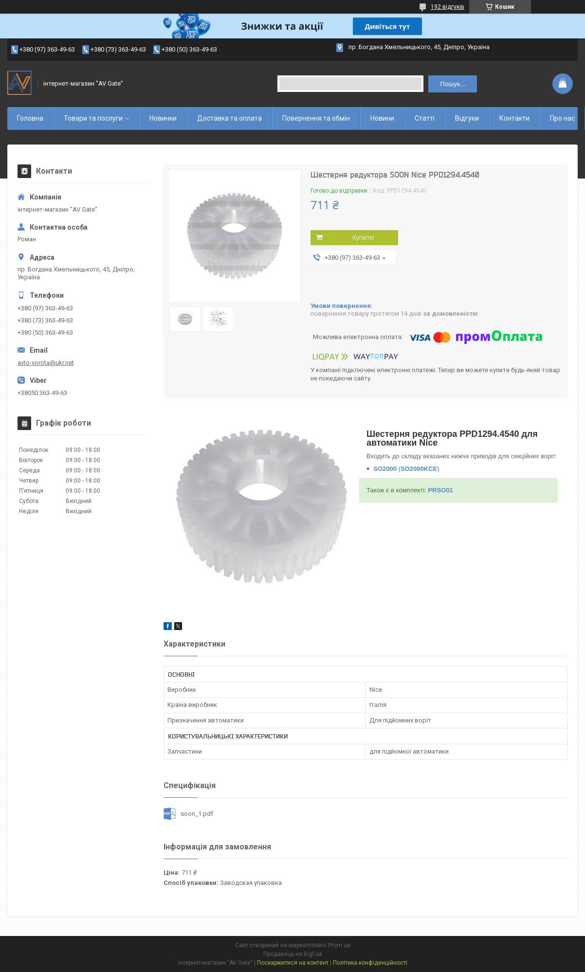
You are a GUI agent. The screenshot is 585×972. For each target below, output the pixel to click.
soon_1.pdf (197, 813)
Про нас (562, 118)
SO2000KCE (419, 468)
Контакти (514, 118)
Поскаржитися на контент (293, 962)
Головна (30, 118)
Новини (382, 118)
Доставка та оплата (229, 118)
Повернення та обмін (316, 118)
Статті (425, 118)
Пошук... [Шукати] (452, 84)
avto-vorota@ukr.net (46, 362)
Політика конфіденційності (370, 962)
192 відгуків (447, 6)
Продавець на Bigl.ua (292, 954)
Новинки (163, 118)
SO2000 (385, 468)
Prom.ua (339, 945)
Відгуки (467, 118)
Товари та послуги (93, 118)
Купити (363, 237)
